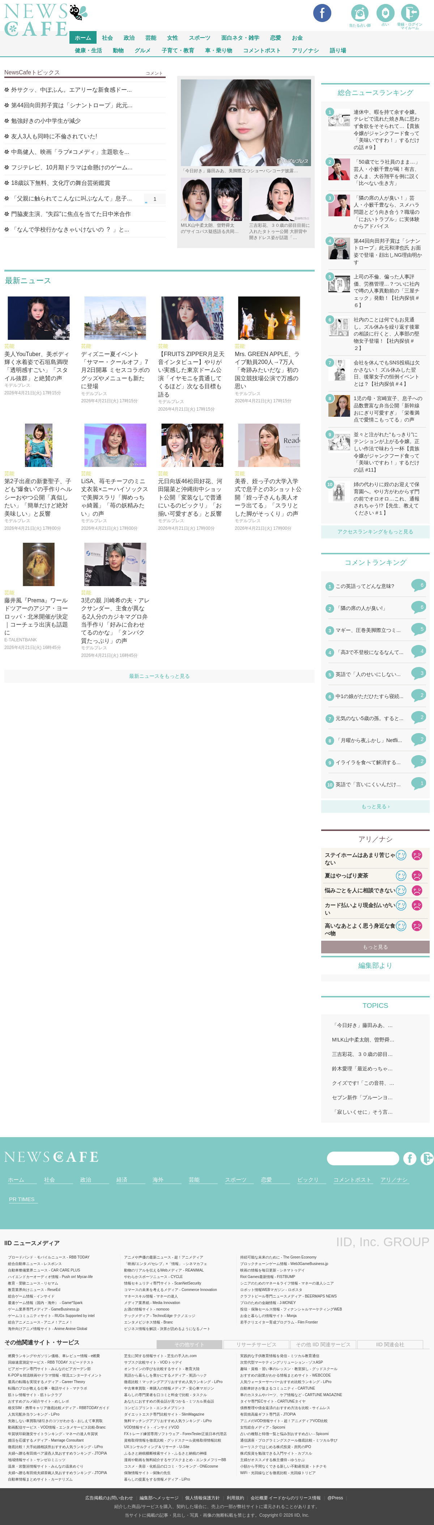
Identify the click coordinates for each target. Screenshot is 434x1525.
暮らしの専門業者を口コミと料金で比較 (156, 1395)
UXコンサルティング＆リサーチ (150, 1447)
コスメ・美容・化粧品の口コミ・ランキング (160, 1466)
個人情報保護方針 (202, 1497)
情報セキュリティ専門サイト (147, 1283)
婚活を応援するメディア (28, 1440)
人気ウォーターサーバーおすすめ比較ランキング (280, 1382)
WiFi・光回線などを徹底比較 (263, 1473)
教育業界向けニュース (26, 1290)
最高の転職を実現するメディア (33, 1382)
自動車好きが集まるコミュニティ (267, 1388)
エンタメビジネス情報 (142, 1322)
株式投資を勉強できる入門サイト (267, 1453)
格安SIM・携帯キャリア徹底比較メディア (42, 1408)
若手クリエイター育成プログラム (267, 1322)
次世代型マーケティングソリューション (272, 1362)
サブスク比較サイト (140, 1362)
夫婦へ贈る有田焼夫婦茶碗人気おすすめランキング (49, 1473)
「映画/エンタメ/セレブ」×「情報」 (153, 1264)
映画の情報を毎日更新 (258, 1270)
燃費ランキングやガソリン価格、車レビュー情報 (48, 1356)
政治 (129, 37)
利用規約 (235, 1497)
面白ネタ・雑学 (240, 37)
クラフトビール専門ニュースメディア (271, 1296)
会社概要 (259, 1497)
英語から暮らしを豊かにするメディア (155, 1375)
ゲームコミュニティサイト (29, 1316)
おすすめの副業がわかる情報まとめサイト (274, 1375)
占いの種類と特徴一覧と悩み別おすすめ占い (276, 1434)
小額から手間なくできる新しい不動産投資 (274, 1466)
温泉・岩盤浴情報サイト (28, 1466)
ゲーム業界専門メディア (28, 1309)
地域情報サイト (20, 1460)
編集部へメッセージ (159, 1497)
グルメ (143, 50)
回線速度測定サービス (26, 1362)
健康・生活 (88, 50)
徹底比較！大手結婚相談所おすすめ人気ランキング (49, 1447)
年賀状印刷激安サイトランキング (35, 1434)
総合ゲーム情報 (20, 1296)
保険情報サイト (136, 1473)
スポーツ (199, 37)
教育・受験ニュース (24, 1283)
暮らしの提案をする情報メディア (151, 1479)
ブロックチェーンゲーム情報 (263, 1264)
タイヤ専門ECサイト (257, 1401)
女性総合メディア (254, 1427)
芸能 (150, 37)
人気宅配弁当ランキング (28, 1414)
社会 (107, 37)
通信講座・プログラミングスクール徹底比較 (276, 1440)
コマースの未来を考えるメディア (151, 1290)
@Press (335, 1497)
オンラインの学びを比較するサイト (153, 1369)
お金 (297, 37)
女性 (172, 37)
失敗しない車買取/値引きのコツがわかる (41, 1421)
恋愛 (275, 37)
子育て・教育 (178, 50)
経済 (121, 1180)
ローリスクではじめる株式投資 (265, 1447)
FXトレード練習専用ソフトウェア (151, 1434)
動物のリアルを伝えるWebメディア (153, 1270)
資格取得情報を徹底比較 (144, 1440)
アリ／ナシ (305, 50)
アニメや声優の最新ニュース (147, 1257)
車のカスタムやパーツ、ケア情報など (271, 1395)
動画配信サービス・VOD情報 (32, 1427)
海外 (158, 1180)
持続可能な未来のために (260, 1257)
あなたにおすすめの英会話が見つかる (155, 1401)
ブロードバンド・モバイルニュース (37, 1257)
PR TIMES (22, 1199)
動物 (118, 50)
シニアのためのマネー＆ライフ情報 (269, 1283)
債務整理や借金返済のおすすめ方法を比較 (274, 1408)
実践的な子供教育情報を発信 (263, 1356)
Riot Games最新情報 (257, 1277)
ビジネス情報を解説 (140, 1329)
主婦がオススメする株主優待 (263, 1460)
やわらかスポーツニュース (145, 1277)
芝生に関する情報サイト (144, 1356)
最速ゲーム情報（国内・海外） (33, 1303)
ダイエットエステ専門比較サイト (151, 1414)
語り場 (338, 50)
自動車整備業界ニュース (28, 1270)
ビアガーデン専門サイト (28, 1369)
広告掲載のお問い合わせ (109, 1497)
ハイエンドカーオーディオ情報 (33, 1277)
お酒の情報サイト (138, 1309)
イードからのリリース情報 (295, 1497)
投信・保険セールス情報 (260, 1309)
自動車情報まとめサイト (28, 1479)
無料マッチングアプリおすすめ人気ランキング (162, 1421)
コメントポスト (262, 50)
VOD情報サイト (137, 1427)
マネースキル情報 (138, 1296)
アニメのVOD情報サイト (260, 1421)
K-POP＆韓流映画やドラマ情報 (33, 1375)
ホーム (16, 1180)
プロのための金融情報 (258, 1303)
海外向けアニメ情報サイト (29, 1329)
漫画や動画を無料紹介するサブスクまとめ (158, 1460)
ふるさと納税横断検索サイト (147, 1453)
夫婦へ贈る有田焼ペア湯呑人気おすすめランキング (49, 1453)
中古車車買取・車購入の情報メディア (155, 1388)
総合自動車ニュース (24, 1264)
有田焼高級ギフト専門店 (260, 1414)
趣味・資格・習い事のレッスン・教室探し (274, 1369)
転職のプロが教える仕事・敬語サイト (38, 1388)
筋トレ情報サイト (22, 1395)
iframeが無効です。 (375, 690)
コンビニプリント (138, 1408)
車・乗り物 (218, 50)
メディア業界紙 (136, 1303)
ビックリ (308, 1180)
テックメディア (136, 1316)
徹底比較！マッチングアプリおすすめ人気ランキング (167, 1382)
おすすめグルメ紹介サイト (29, 1401)
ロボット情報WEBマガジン (262, 1290)
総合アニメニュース (24, 1322)
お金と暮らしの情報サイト (262, 1316)
